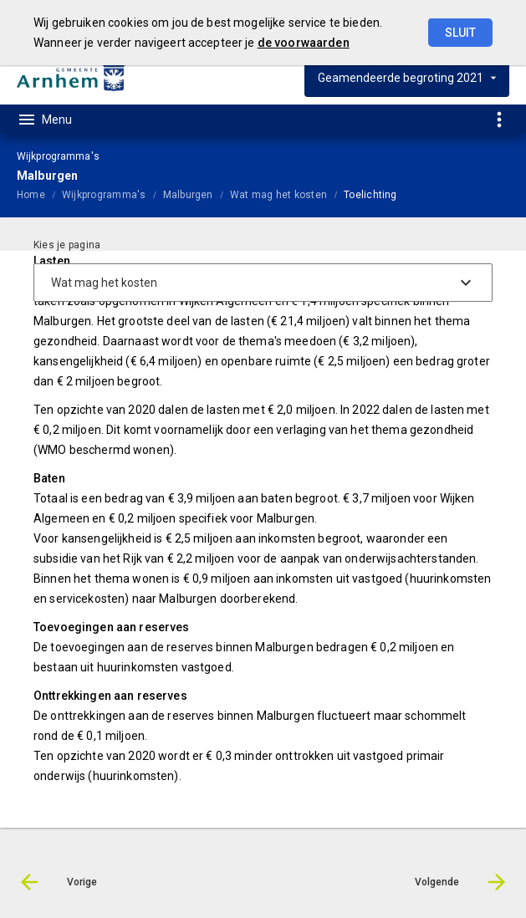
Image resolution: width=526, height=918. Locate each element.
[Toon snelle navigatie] (498, 119)
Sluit (460, 32)
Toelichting (370, 195)
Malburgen (188, 195)
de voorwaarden (304, 42)
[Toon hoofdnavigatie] (44, 120)
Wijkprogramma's (104, 195)
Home (31, 195)
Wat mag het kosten (278, 195)
